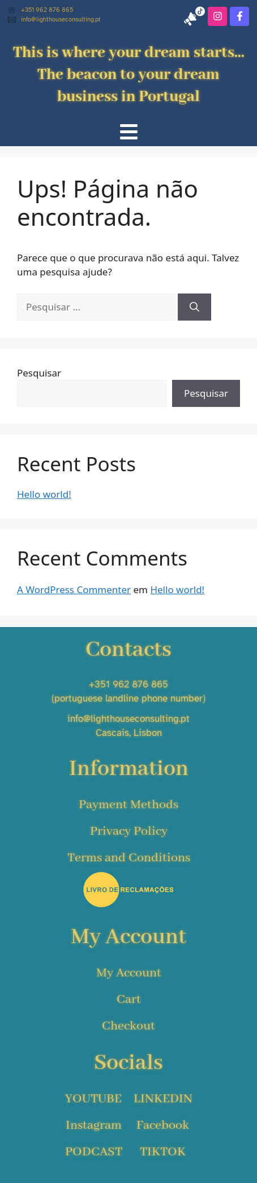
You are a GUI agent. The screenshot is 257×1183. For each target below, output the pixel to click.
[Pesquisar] (194, 307)
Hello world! (44, 494)
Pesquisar (39, 372)
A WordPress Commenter (74, 589)
